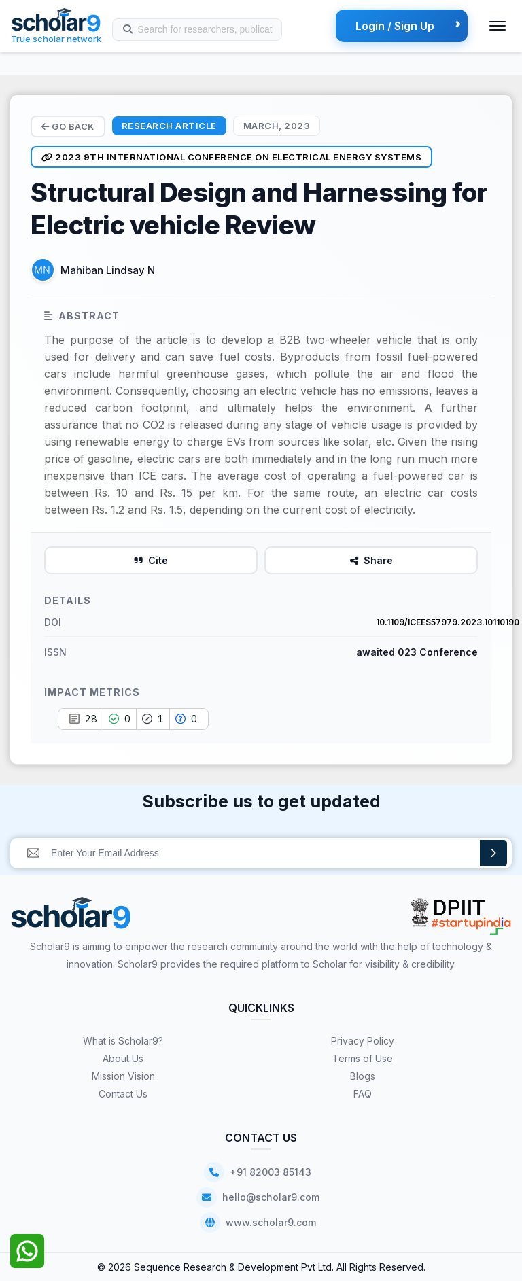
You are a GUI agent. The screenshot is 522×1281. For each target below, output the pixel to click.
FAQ (362, 1094)
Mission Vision (123, 1076)
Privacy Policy (362, 1041)
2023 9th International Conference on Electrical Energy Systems (231, 157)
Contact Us (123, 1094)
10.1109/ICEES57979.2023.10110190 (447, 622)
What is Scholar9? (123, 1041)
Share (371, 560)
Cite (151, 560)
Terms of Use (362, 1058)
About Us (123, 1058)
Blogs (362, 1076)
